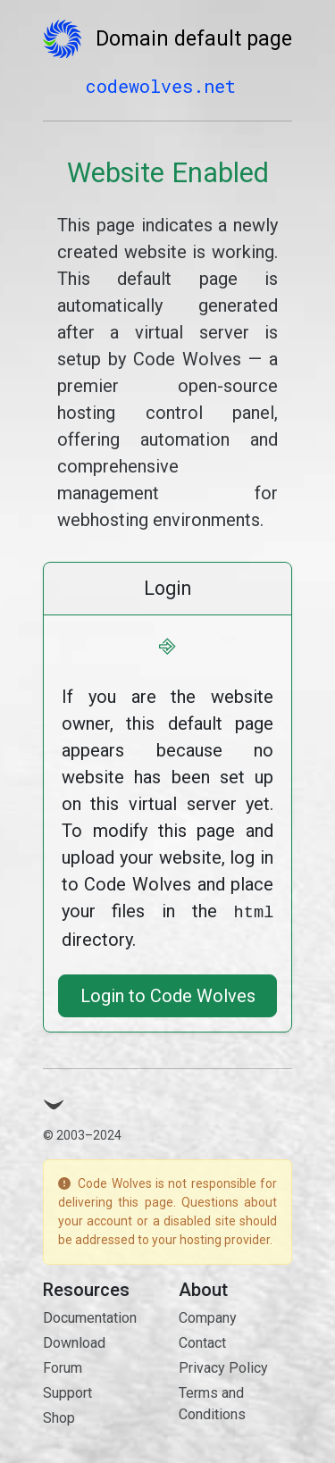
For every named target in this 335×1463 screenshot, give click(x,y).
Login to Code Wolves (167, 994)
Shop (59, 1416)
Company (208, 1316)
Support (67, 1391)
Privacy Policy (223, 1366)
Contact (202, 1341)
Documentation (90, 1316)
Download (74, 1341)
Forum (62, 1366)
